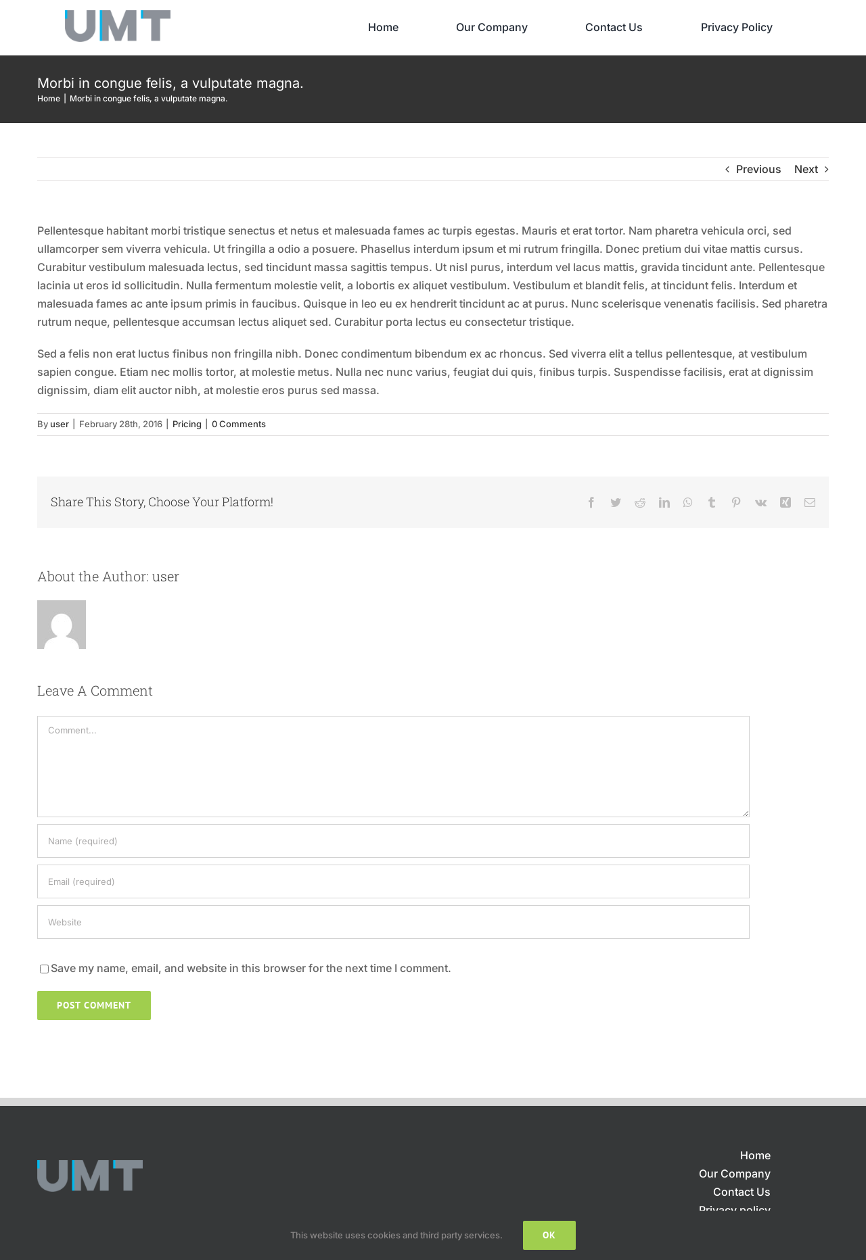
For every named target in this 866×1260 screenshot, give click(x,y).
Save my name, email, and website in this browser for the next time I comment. (251, 968)
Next (806, 169)
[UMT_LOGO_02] (117, 15)
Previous (758, 169)
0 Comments (239, 423)
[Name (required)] (393, 841)
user (59, 423)
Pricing (187, 423)
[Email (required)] (393, 881)
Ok (549, 1235)
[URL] (393, 922)
